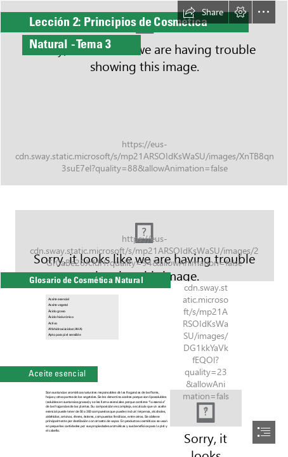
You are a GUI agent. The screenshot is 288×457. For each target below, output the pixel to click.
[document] (144, 228)
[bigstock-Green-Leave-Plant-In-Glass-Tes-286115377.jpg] (144, 93)
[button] (203, 12)
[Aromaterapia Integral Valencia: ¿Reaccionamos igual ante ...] (205, 408)
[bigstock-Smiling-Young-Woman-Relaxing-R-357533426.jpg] (144, 239)
